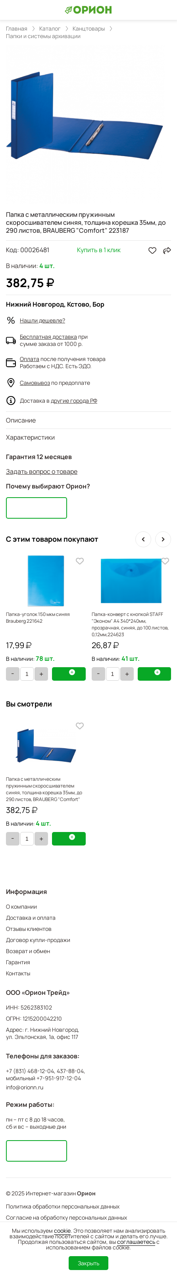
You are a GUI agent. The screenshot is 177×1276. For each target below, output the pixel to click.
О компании (21, 906)
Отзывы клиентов (29, 928)
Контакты (18, 973)
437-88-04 (70, 1071)
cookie (62, 1230)
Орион (86, 1193)
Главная (16, 28)
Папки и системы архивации (43, 36)
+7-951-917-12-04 (59, 1078)
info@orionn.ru (24, 1087)
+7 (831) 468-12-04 (30, 1071)
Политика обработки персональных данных (62, 1206)
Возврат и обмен (28, 951)
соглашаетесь (136, 1241)
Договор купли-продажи (38, 940)
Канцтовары (89, 28)
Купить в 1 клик (99, 250)
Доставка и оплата (31, 917)
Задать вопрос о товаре (41, 471)
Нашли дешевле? (42, 320)
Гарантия (18, 962)
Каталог (50, 28)
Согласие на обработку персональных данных (66, 1217)
